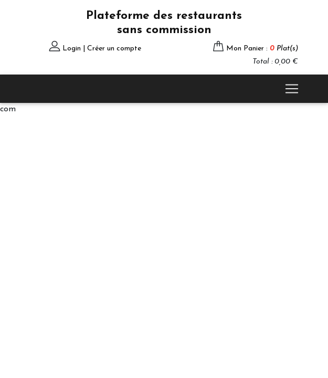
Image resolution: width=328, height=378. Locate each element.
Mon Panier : (262, 48)
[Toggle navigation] (292, 89)
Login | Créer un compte (101, 48)
